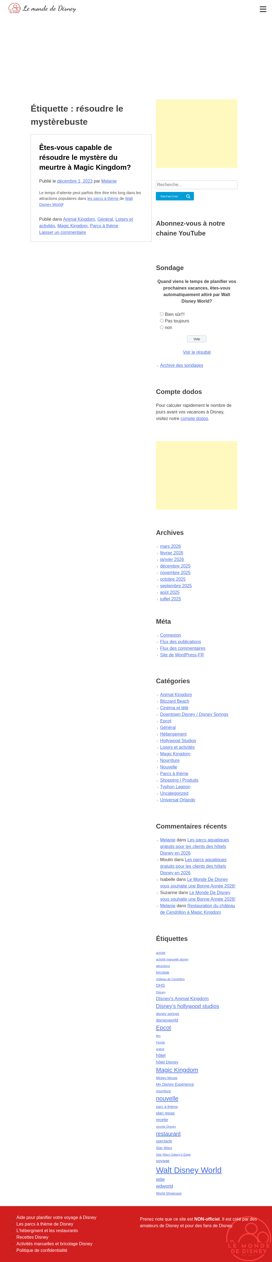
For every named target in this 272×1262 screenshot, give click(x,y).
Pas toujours (177, 321)
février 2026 (171, 553)
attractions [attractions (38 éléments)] (163, 966)
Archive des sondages (181, 365)
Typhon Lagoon (175, 786)
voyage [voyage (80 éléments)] (162, 1160)
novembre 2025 (175, 572)
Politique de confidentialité (41, 1250)
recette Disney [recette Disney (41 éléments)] (166, 1126)
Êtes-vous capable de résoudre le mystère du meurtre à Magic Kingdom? (85, 157)
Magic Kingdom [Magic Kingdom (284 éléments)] (177, 1070)
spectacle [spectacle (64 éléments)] (164, 1141)
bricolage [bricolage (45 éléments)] (162, 972)
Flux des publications (180, 641)
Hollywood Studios (178, 740)
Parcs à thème (104, 225)
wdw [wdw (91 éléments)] (160, 1179)
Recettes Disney (32, 1237)
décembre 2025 (175, 566)
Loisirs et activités (177, 747)
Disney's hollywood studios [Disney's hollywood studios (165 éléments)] (187, 1006)
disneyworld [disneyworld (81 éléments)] (167, 1020)
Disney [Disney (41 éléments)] (160, 992)
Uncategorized (174, 793)
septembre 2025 (176, 585)
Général (105, 219)
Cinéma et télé (174, 707)
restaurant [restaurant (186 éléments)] (168, 1134)
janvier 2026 (172, 559)
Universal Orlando (177, 800)
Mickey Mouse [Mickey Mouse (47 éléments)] (166, 1078)
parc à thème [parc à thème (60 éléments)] (167, 1107)
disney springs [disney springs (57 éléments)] (167, 1014)
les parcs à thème (103, 198)
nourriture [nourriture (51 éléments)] (163, 1091)
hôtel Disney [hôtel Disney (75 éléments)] (167, 1062)
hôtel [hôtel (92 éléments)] (160, 1055)
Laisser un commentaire (62, 232)
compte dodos (194, 418)
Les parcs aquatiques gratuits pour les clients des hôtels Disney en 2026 (194, 846)
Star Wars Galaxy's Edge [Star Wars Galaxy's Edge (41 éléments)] (173, 1154)
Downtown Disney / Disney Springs (194, 714)
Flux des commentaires (182, 648)
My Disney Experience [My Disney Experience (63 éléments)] (175, 1084)
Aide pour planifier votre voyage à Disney (56, 1217)
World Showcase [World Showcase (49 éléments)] (169, 1193)
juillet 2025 (170, 599)
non (168, 327)
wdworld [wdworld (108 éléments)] (164, 1186)
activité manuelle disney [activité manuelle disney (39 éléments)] (172, 959)
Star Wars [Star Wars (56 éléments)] (164, 1148)
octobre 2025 (172, 579)
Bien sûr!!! (175, 314)
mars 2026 (170, 546)
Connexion (170, 635)
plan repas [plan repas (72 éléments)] (165, 1113)
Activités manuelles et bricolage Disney (54, 1243)
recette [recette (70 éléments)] (162, 1120)
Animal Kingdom (79, 219)
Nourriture (169, 760)
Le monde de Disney (49, 8)
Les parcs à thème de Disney (44, 1224)
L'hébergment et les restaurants (47, 1230)
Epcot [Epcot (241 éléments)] (163, 1028)
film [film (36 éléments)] (158, 1035)
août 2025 (169, 592)
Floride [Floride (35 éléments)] (160, 1042)
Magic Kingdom (73, 225)
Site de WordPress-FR (182, 655)
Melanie (109, 181)
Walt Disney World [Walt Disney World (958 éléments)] (189, 1170)
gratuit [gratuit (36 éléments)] (160, 1049)
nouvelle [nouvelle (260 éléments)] (167, 1098)
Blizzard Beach (174, 701)
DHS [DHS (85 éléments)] (160, 985)
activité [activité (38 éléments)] (160, 952)
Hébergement (173, 734)
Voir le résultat (197, 352)
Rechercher (169, 196)
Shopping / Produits (179, 780)
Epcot (165, 721)
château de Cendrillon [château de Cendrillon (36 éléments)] (170, 979)
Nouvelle (168, 767)
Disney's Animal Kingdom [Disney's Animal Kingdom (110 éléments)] (182, 998)
